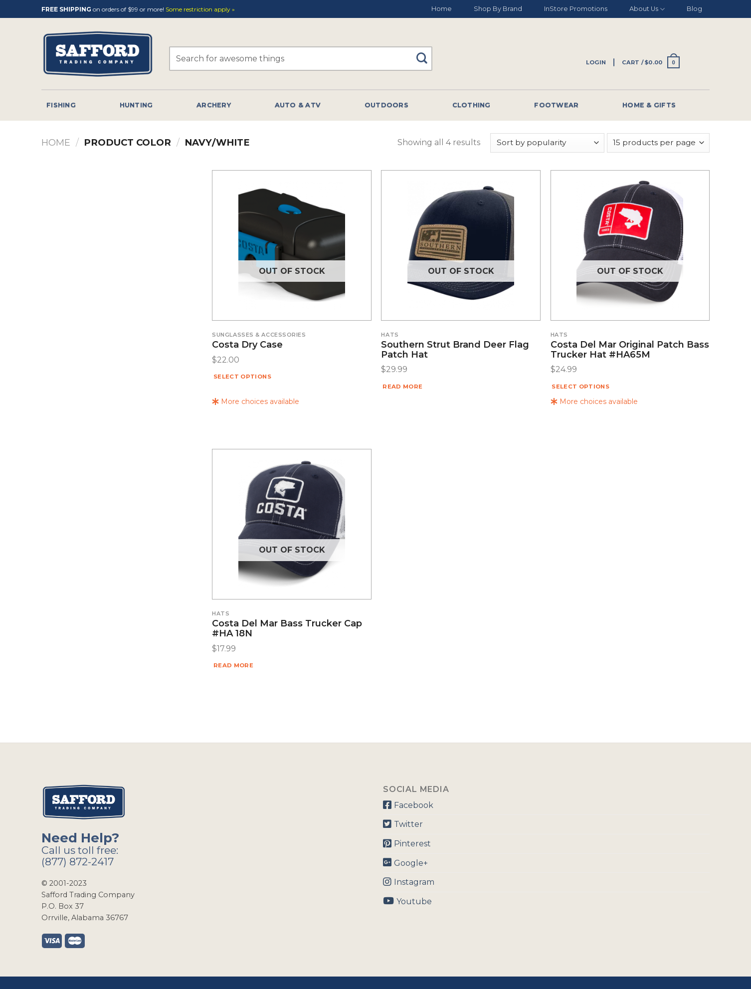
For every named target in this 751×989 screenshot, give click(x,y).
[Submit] (425, 53)
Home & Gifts (649, 105)
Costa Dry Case (247, 345)
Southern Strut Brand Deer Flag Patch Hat (455, 350)
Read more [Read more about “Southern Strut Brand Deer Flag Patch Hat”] (402, 386)
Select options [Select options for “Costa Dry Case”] (242, 376)
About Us (647, 9)
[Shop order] (547, 143)
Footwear (556, 105)
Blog (694, 8)
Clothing (471, 105)
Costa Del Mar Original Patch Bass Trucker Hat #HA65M (630, 350)
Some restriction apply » (200, 9)
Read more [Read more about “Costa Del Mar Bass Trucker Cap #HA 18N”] (233, 665)
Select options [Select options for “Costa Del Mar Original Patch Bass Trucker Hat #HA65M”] (580, 386)
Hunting (136, 105)
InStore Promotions (575, 8)
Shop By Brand (498, 8)
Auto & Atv (298, 105)
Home (441, 8)
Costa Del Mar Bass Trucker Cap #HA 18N (287, 629)
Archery (213, 105)
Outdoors (386, 105)
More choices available (255, 401)
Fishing (61, 105)
